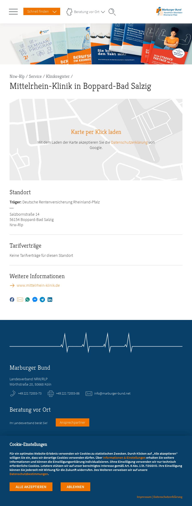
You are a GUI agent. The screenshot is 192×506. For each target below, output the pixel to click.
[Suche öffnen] (113, 12)
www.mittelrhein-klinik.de (38, 285)
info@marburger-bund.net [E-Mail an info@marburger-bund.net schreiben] (112, 393)
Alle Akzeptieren (31, 487)
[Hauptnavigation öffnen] (14, 11)
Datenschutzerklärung (167, 497)
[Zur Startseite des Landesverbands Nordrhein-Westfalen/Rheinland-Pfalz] (169, 15)
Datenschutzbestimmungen (29, 474)
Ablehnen (75, 487)
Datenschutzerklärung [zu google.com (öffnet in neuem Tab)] (129, 142)
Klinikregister (58, 76)
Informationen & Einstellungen (124, 458)
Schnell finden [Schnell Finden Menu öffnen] (38, 11)
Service (35, 76)
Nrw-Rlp (17, 76)
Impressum (144, 497)
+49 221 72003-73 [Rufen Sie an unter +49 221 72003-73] (29, 393)
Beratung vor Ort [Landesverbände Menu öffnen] (86, 11)
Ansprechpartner (72, 422)
